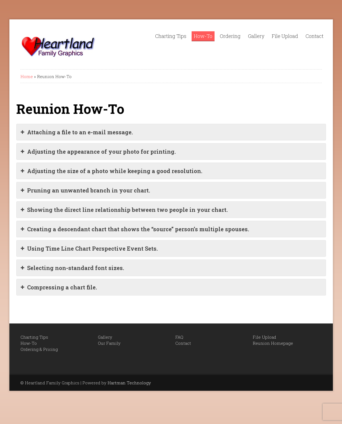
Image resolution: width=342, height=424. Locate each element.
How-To (203, 36)
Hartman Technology (129, 383)
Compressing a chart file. (59, 287)
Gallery (256, 36)
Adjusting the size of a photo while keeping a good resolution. (111, 171)
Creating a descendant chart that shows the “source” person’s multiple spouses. (135, 229)
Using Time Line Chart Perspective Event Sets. (89, 248)
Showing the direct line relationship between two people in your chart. (124, 210)
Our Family (109, 343)
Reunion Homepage (273, 343)
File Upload (285, 36)
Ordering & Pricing (39, 349)
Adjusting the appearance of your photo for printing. (98, 151)
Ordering (230, 36)
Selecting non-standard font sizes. (72, 268)
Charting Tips (170, 36)
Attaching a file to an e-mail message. (77, 132)
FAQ (179, 337)
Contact (314, 36)
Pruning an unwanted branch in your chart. (85, 190)
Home (26, 76)
